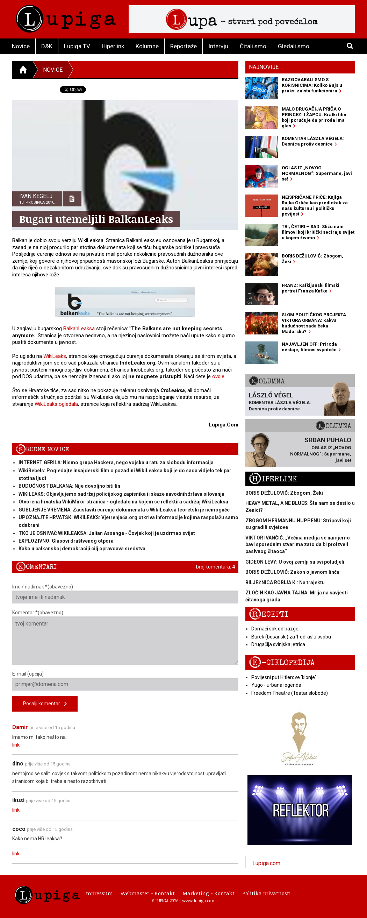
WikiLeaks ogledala (56, 404)
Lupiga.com (266, 863)
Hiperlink (113, 46)
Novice (21, 46)
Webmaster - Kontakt (148, 893)
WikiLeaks (54, 356)
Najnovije (264, 67)
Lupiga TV (77, 46)
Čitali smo (253, 46)
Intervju (218, 46)
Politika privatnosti (266, 893)
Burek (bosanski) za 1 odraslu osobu (291, 637)
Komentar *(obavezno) (125, 637)
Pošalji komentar (45, 704)
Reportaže (183, 46)
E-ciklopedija (282, 662)
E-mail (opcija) (125, 681)
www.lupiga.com (199, 900)
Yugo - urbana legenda (276, 685)
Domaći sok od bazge (274, 628)
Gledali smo (293, 46)
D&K (46, 46)
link (16, 745)
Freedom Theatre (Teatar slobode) (289, 693)
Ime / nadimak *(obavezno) (125, 593)
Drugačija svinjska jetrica (278, 644)
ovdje (218, 376)
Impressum (98, 893)
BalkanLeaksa (79, 328)
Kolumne (147, 46)
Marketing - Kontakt (208, 893)
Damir (20, 727)
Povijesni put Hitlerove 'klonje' (283, 677)
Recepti (268, 614)
